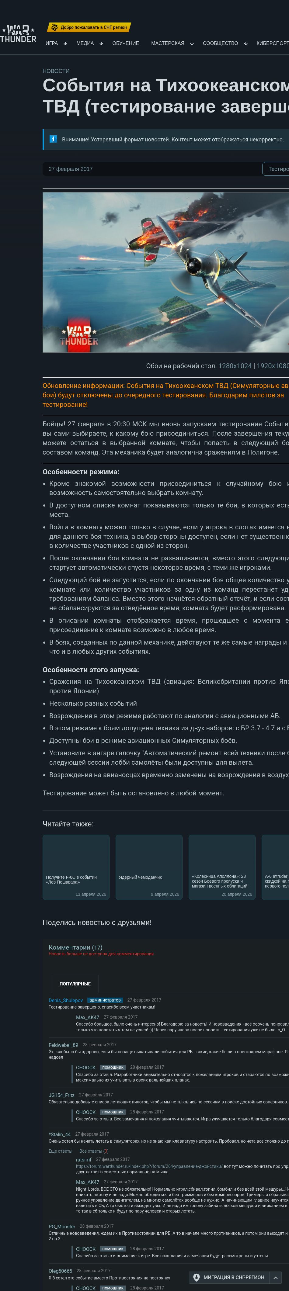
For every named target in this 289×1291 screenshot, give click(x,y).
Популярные (75, 984)
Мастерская (167, 43)
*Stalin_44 (60, 1134)
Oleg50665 (60, 1271)
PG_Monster (62, 1227)
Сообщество (220, 43)
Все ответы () (94, 1151)
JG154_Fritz (62, 1095)
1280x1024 (235, 366)
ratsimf (84, 1160)
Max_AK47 (87, 1017)
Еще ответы (60, 1151)
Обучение (125, 43)
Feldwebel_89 (63, 1045)
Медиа (85, 43)
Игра (52, 43)
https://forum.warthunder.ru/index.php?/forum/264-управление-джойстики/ (149, 1166)
